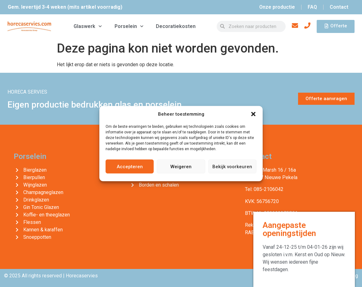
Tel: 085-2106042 (264, 189)
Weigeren (181, 166)
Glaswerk (88, 26)
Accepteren (130, 166)
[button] (253, 114)
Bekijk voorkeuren (232, 166)
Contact (339, 7)
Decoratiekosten (176, 26)
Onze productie (277, 7)
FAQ (312, 7)
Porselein (129, 26)
